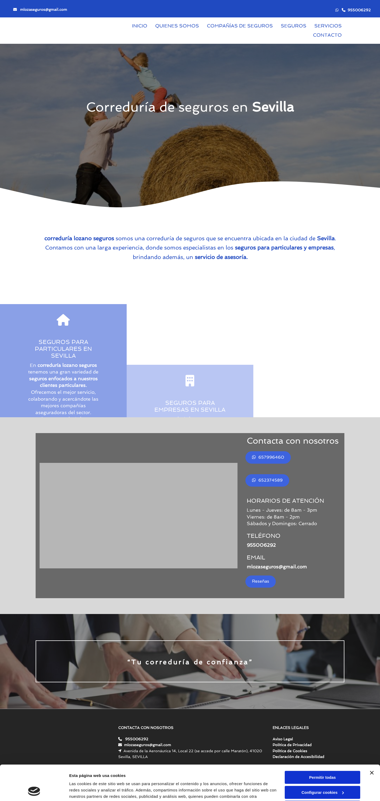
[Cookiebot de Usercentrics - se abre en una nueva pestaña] (34, 791)
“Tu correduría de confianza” (190, 662)
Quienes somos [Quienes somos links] (177, 25)
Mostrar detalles (84, 790)
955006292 (359, 10)
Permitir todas (322, 744)
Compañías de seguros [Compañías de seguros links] (240, 25)
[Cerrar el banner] (372, 740)
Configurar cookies (322, 759)
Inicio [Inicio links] (139, 25)
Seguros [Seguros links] (293, 25)
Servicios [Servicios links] (328, 25)
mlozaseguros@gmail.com (43, 9)
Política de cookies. (107, 776)
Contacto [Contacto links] (327, 35)
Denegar (322, 774)
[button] (268, 457)
